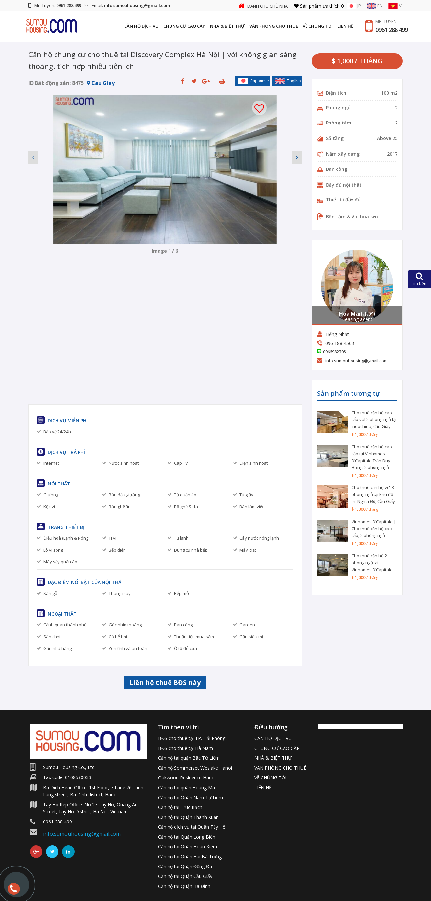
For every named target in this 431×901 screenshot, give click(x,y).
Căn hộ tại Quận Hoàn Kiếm (187, 847)
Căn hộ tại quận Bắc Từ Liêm (189, 758)
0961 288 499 (391, 29)
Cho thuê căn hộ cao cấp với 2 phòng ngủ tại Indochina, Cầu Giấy (374, 419)
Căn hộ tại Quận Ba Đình (184, 886)
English (288, 81)
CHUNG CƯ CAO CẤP (184, 26)
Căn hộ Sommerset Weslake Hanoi (195, 768)
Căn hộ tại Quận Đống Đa (185, 866)
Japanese (253, 81)
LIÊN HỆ (345, 26)
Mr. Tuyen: (54, 5)
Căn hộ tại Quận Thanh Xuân (188, 817)
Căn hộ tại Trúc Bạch (180, 807)
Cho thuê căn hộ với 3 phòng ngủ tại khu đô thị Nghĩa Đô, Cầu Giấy (373, 494)
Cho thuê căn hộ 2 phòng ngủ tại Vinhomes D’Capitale (372, 563)
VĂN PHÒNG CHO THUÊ (273, 26)
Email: (127, 5)
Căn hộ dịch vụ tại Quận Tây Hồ (191, 827)
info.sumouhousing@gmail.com (356, 361)
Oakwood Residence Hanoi (187, 778)
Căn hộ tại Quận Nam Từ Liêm (190, 797)
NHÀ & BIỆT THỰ (227, 26)
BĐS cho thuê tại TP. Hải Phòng (191, 738)
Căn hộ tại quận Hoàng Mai (187, 787)
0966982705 (334, 352)
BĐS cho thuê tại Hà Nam (185, 748)
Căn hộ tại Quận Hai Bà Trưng (190, 856)
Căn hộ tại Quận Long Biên (186, 837)
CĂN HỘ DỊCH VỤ (141, 26)
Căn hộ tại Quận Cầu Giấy (185, 876)
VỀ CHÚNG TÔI (318, 26)
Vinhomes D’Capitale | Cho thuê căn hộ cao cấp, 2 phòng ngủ (374, 528)
